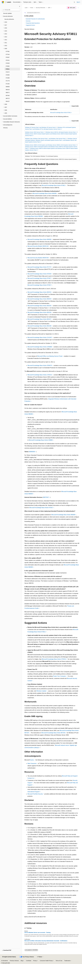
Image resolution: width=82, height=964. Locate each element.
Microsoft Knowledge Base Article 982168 (39, 326)
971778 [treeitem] (8, 80)
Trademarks (67, 960)
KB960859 (32, 451)
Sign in (78, 2)
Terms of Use (59, 960)
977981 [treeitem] (8, 51)
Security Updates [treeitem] (7, 13)
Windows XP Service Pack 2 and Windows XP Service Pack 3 (40, 127)
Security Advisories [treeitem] (9, 19)
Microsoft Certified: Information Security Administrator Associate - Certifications (46, 940)
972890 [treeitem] (8, 75)
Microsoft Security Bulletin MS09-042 (38, 246)
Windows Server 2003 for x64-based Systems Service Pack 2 (61, 132)
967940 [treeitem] (8, 95)
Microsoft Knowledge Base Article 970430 (39, 274)
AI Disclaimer (4, 960)
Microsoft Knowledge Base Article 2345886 (40, 347)
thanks (32, 760)
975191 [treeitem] (8, 60)
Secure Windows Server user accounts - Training (38, 932)
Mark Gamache (32, 763)
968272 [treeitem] (8, 92)
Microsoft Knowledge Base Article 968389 (44, 193)
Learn (26, 7)
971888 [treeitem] (8, 78)
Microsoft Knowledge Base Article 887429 (53, 732)
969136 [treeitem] (8, 89)
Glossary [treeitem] (5, 127)
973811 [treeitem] (8, 69)
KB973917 (46, 497)
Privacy (35, 960)
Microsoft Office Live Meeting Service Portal (49, 356)
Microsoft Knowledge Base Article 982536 (39, 312)
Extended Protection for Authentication (35, 19)
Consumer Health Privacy (46, 960)
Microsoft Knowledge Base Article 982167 (39, 319)
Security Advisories (40, 7)
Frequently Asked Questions (33, 23)
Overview (28, 21)
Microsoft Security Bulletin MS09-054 (38, 257)
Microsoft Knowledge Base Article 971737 (39, 267)
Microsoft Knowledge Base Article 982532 (39, 292)
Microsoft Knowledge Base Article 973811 (60, 112)
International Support (33, 791)
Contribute (28, 960)
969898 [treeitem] (8, 86)
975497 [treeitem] (8, 57)
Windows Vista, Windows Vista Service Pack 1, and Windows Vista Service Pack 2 (45, 138)
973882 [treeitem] (8, 66)
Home (31, 7)
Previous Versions (14, 960)
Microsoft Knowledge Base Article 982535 (39, 305)
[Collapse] (19, 6)
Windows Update (41, 691)
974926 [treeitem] (8, 63)
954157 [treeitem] (8, 101)
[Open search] (74, 2)
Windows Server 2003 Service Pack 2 (34, 132)
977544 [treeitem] (8, 54)
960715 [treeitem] (8, 98)
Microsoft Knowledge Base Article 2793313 (40, 374)
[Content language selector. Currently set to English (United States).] (9, 957)
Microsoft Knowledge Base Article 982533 (39, 299)
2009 (49, 7)
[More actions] (78, 7)
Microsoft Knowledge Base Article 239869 (40, 440)
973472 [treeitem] (8, 72)
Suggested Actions (30, 25)
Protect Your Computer (59, 676)
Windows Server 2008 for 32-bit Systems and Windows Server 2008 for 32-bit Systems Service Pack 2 (50, 145)
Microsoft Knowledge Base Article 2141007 (40, 337)
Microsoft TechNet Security (35, 794)
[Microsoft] (3, 2)
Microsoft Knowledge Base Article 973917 (39, 278)
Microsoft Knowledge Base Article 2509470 (40, 365)
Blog (22, 960)
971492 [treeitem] (8, 83)
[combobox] (11, 10)
